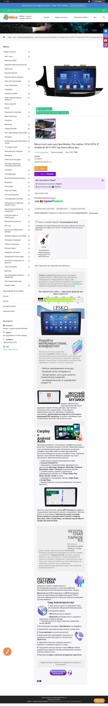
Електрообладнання (12, 195)
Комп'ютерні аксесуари (13, 159)
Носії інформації (10, 174)
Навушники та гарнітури (13, 112)
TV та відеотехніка (11, 147)
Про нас (5, 296)
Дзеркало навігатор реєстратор (16, 64)
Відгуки (5, 301)
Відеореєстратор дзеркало (14, 77)
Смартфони (8, 89)
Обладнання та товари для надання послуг (14, 204)
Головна (46, 17)
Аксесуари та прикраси (13, 240)
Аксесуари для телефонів (13, 151)
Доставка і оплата (9, 306)
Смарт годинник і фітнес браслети (13, 99)
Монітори (8, 271)
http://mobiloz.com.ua (10, 349)
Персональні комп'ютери (13, 281)
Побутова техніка (10, 190)
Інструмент (8, 170)
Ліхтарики (8, 137)
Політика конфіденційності (73, 701)
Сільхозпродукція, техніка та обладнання (14, 276)
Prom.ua (64, 697)
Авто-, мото (13, 37)
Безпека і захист (10, 248)
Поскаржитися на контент (56, 701)
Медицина (8, 182)
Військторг (8, 124)
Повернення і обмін (80, 17)
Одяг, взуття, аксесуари (13, 81)
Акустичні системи (11, 93)
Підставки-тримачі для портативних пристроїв (13, 165)
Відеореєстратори (11, 73)
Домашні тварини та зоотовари (15, 236)
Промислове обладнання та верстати (14, 262)
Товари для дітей (10, 128)
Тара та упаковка (11, 267)
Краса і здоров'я (10, 104)
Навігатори (8, 69)
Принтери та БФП (10, 60)
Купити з (47, 174)
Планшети (8, 120)
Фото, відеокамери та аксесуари (16, 133)
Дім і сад (8, 225)
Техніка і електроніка (12, 244)
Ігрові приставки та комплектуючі (11, 216)
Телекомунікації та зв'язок (14, 199)
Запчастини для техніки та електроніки (14, 210)
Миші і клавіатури (11, 116)
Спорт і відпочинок (11, 85)
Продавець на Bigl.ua (54, 699)
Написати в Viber (9, 311)
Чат (99, 701)
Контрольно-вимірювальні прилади (14, 231)
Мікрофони (8, 155)
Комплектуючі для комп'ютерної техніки (16, 142)
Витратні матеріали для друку (15, 178)
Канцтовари (9, 186)
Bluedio (7, 108)
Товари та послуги (61, 17)
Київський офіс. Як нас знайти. (13, 291)
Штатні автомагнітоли (25, 37)
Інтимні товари (10, 285)
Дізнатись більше (78, 6)
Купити (42, 168)
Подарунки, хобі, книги (12, 252)
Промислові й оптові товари (14, 256)
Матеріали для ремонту (13, 221)
